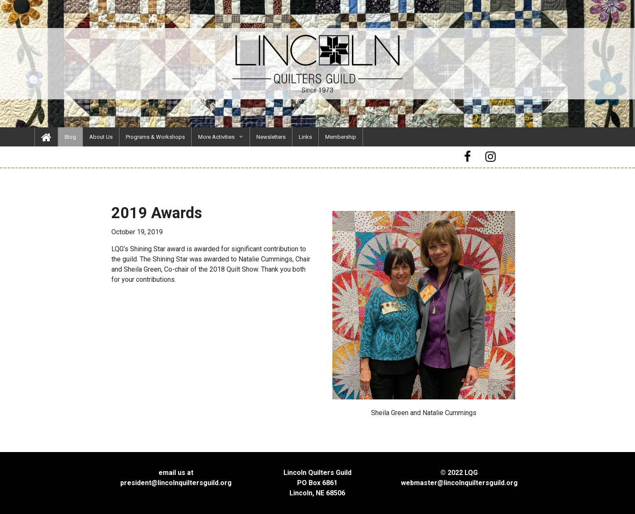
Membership (340, 137)
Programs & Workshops (155, 137)
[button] (469, 156)
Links (305, 137)
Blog (70, 137)
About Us (101, 137)
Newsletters (271, 137)
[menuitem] (46, 136)
